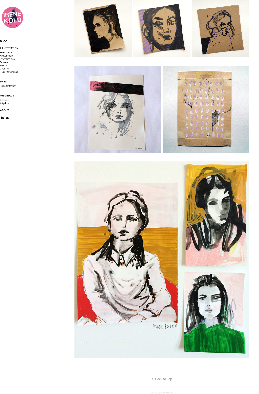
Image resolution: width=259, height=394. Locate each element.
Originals (7, 95)
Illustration (9, 48)
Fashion (4, 62)
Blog (3, 41)
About (4, 110)
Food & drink (6, 52)
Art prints (4, 103)
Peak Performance (9, 72)
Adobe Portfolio (167, 392)
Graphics (4, 68)
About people (6, 56)
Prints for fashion (8, 86)
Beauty (3, 65)
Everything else (7, 59)
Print (4, 81)
